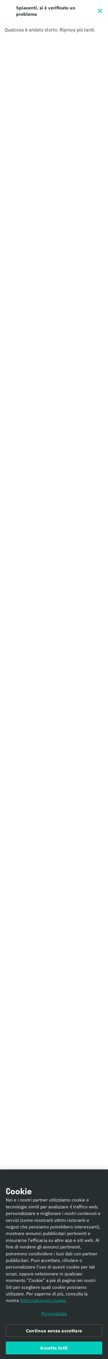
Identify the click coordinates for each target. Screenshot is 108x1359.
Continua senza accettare (54, 1332)
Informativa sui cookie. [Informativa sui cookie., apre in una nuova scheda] (43, 1302)
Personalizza (54, 1315)
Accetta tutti (54, 1349)
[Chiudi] (99, 10)
